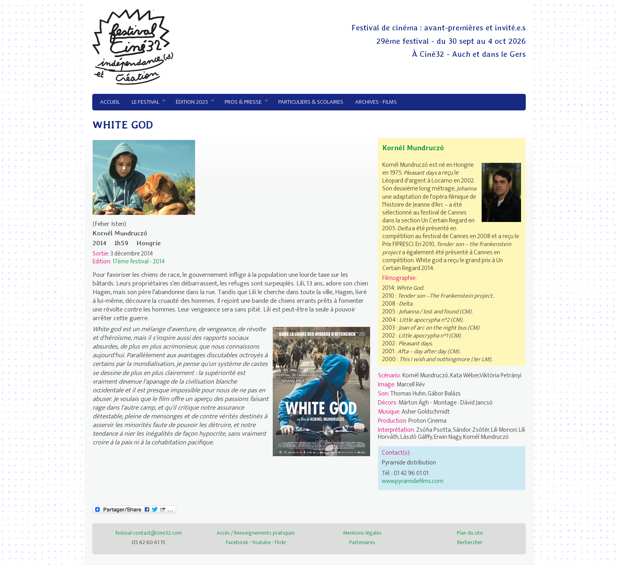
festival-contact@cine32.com (148, 532)
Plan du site (470, 532)
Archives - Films (376, 102)
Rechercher (469, 542)
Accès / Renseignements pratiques (256, 532)
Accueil (110, 102)
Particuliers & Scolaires (310, 102)
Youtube (261, 542)
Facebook (237, 542)
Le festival (146, 102)
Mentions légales (362, 532)
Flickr (280, 542)
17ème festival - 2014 (138, 261)
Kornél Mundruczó (413, 148)
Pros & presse (243, 102)
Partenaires (362, 542)
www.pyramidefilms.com (412, 481)
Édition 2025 (192, 102)
